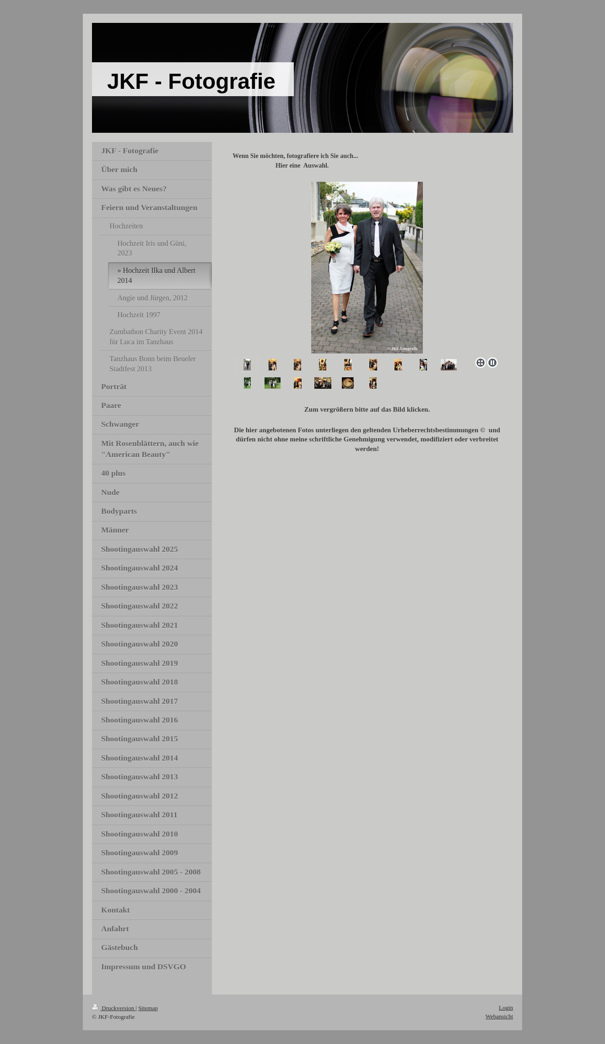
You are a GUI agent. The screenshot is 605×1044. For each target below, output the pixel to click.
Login (506, 1007)
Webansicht (499, 1016)
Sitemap (148, 1008)
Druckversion (113, 1008)
